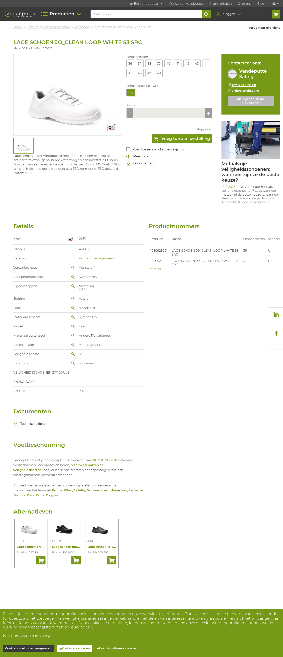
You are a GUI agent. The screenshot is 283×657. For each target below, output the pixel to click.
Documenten (140, 163)
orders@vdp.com (245, 91)
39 (159, 63)
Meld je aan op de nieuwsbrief (250, 101)
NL (273, 4)
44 (206, 63)
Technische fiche (29, 424)
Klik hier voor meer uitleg (26, 635)
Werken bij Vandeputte (186, 4)
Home (18, 27)
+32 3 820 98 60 (244, 85)
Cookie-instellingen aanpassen (28, 648)
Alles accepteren (77, 648)
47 (149, 73)
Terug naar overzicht (264, 28)
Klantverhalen (221, 4)
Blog (260, 4)
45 (130, 73)
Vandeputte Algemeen (96, 258)
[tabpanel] (23, 146)
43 (197, 63)
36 (130, 63)
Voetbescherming (56, 27)
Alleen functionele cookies (117, 648)
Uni (131, 93)
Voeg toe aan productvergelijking (158, 149)
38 (149, 63)
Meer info (137, 156)
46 (140, 73)
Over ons (244, 4)
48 (159, 73)
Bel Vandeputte (144, 4)
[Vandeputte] (19, 13)
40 (168, 63)
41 (177, 63)
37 (139, 63)
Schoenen (81, 27)
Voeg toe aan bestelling (182, 139)
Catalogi (33, 27)
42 (187, 63)
